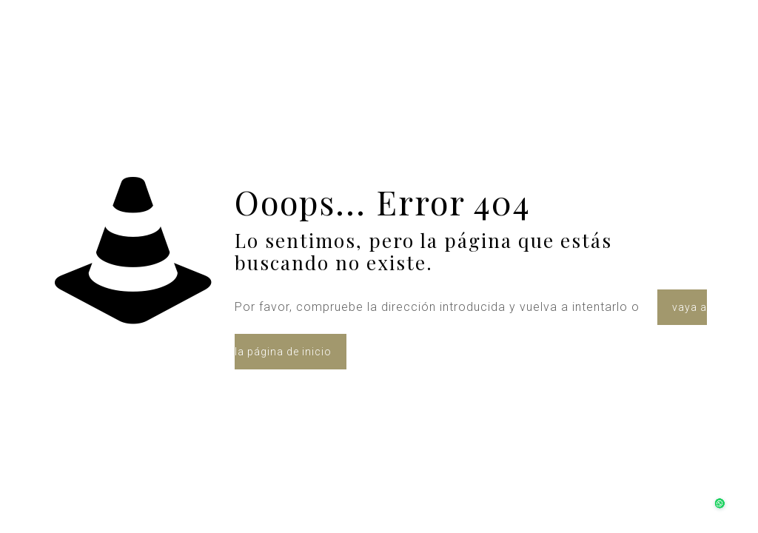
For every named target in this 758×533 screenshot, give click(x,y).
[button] (715, 490)
